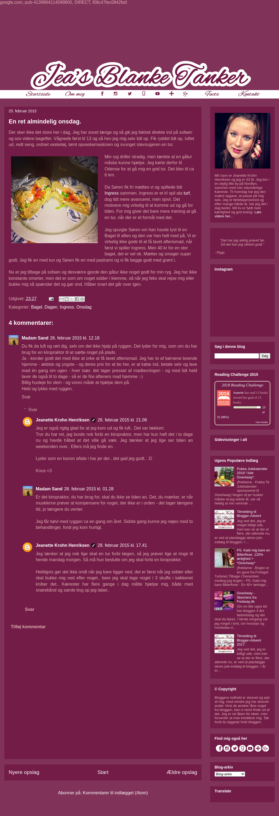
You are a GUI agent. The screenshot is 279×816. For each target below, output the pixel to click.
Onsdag (84, 307)
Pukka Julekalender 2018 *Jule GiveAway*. (252, 473)
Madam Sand (35, 338)
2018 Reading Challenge (242, 385)
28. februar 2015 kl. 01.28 (88, 489)
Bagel (36, 307)
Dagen (51, 307)
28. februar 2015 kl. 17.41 (122, 545)
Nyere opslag (24, 772)
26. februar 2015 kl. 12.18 (74, 338)
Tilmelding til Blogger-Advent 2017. (249, 640)
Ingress (112, 193)
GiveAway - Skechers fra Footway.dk (247, 597)
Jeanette (238, 393)
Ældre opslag (182, 772)
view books (261, 422)
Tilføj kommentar (28, 626)
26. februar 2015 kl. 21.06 (122, 420)
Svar (26, 397)
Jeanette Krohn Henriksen (62, 420)
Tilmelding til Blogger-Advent (249, 514)
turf (187, 193)
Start (103, 772)
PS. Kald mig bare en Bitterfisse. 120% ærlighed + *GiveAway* (253, 556)
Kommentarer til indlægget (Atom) (115, 792)
